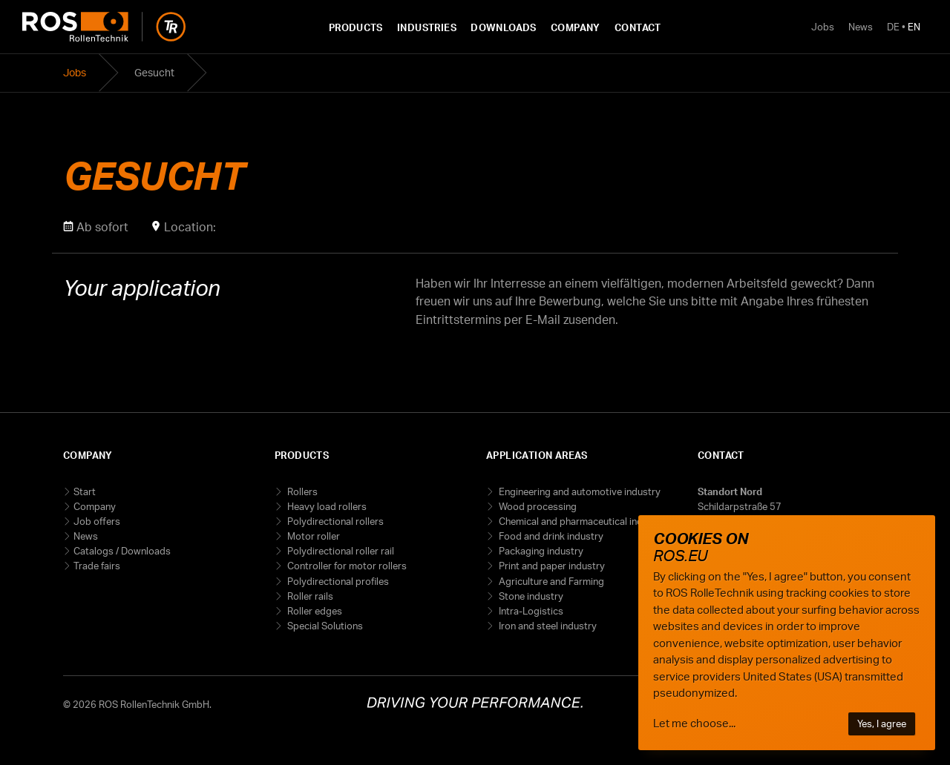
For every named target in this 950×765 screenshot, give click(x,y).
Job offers (96, 521)
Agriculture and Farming (550, 581)
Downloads (504, 27)
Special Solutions (324, 626)
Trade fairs (96, 566)
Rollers (301, 491)
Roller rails (309, 596)
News (860, 27)
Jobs (822, 27)
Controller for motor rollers (346, 566)
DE (893, 27)
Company (575, 27)
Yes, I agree (881, 723)
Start (84, 491)
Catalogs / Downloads (122, 551)
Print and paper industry (551, 566)
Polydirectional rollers (334, 521)
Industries (426, 27)
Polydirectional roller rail (339, 551)
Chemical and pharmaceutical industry (581, 521)
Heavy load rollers (326, 506)
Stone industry (530, 596)
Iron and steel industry (547, 626)
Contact (638, 27)
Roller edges (313, 611)
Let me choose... (694, 723)
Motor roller (312, 536)
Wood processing (537, 506)
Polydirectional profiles (337, 581)
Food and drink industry (550, 536)
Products (356, 27)
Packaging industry (540, 551)
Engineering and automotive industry (579, 491)
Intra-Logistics (530, 611)
